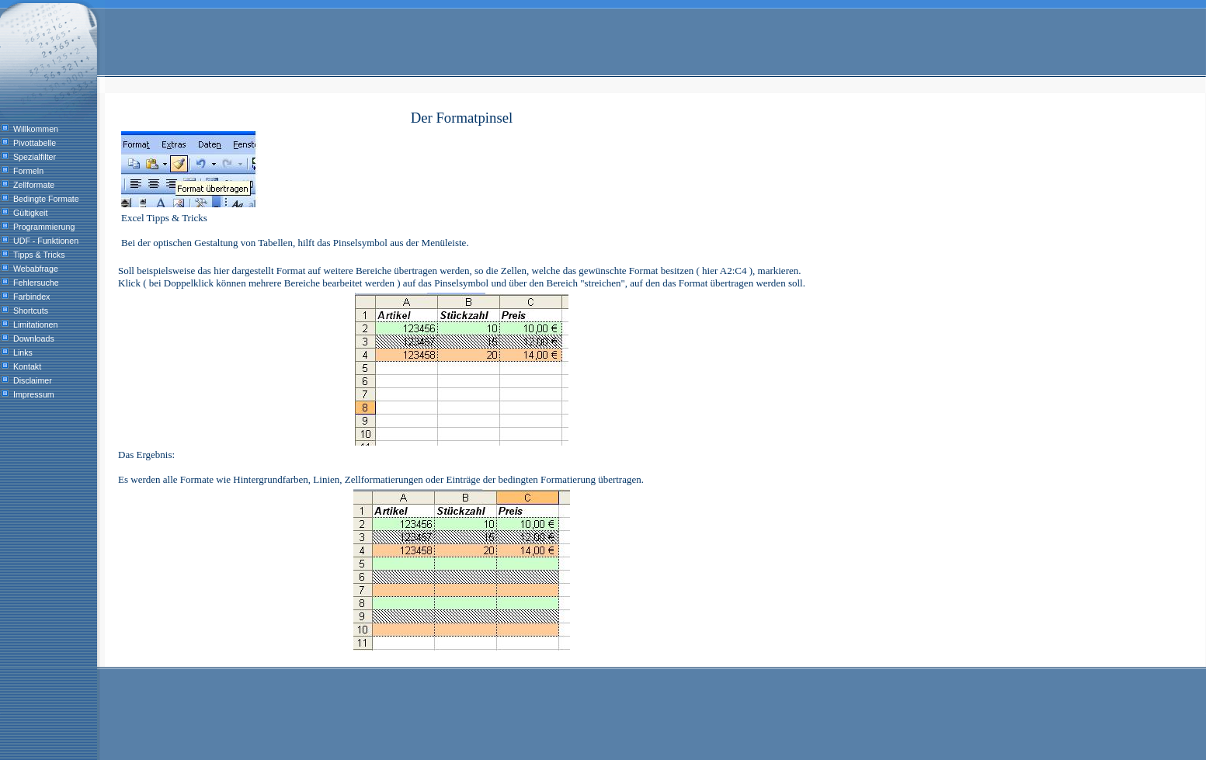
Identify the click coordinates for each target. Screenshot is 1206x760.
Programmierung (44, 226)
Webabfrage (35, 268)
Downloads (33, 338)
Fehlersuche (36, 282)
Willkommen (35, 129)
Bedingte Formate (46, 198)
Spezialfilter (34, 156)
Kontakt (27, 366)
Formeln (28, 170)
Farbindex (31, 296)
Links (23, 352)
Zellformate (33, 184)
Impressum (33, 394)
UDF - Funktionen (45, 240)
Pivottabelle (34, 142)
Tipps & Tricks (39, 254)
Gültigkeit (30, 212)
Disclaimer (32, 380)
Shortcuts (30, 310)
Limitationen (35, 324)
